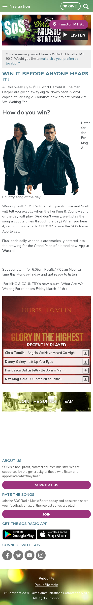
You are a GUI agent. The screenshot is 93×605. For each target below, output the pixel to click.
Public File (46, 578)
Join (46, 514)
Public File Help (46, 585)
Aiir (86, 593)
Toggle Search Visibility (86, 6)
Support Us (46, 485)
